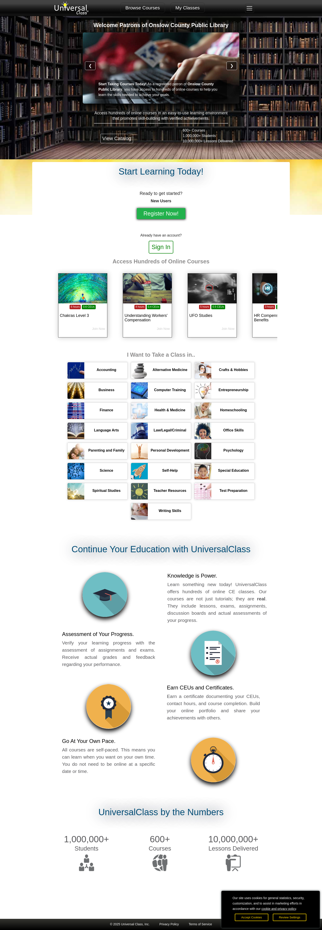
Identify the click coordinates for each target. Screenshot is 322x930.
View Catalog (116, 138)
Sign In (161, 247)
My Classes (188, 7)
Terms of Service (200, 924)
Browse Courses (142, 7)
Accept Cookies (251, 917)
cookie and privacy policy (278, 909)
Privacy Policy (169, 924)
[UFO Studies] (212, 312)
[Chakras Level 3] (82, 312)
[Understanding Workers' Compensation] (147, 312)
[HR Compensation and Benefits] (276, 312)
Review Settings (289, 917)
